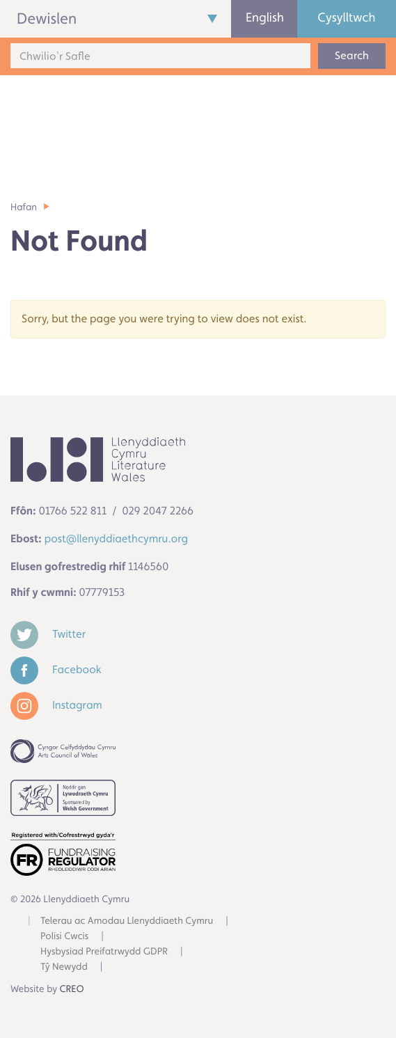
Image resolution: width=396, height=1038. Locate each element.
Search (352, 55)
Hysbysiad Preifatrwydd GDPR (104, 951)
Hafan (23, 207)
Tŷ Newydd (64, 967)
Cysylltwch (346, 17)
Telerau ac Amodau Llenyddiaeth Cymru (126, 921)
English (265, 17)
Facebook (56, 669)
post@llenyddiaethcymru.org (116, 538)
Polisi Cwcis (64, 936)
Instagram (56, 704)
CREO (72, 989)
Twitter (48, 633)
